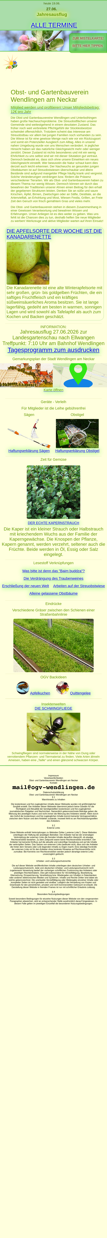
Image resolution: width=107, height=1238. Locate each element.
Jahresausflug (52, 14)
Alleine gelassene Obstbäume (53, 593)
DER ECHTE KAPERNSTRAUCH (53, 523)
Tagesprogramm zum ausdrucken (53, 349)
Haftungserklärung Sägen (29, 451)
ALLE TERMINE (54, 25)
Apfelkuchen (40, 693)
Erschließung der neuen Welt (25, 586)
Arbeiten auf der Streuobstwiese (79, 586)
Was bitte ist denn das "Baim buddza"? (53, 571)
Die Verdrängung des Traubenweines (53, 578)
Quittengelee (80, 693)
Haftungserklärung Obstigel (77, 451)
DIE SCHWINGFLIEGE (53, 708)
